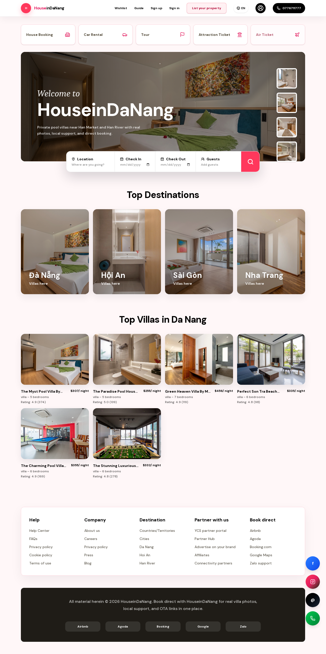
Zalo (243, 626)
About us (92, 530)
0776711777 (289, 8)
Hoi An (145, 555)
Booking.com (260, 547)
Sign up (156, 8)
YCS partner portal (210, 530)
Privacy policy (41, 547)
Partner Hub (205, 538)
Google (203, 626)
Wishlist (121, 8)
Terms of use (40, 563)
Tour (163, 34)
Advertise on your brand (215, 547)
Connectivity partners (213, 563)
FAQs (33, 538)
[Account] (260, 8)
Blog (87, 563)
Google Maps (261, 555)
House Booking (48, 34)
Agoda (255, 538)
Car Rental (106, 34)
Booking (163, 626)
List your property (206, 8)
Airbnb (255, 530)
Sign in (174, 8)
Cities (144, 538)
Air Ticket (278, 34)
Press (88, 555)
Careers (90, 538)
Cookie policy (40, 555)
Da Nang (147, 547)
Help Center (39, 530)
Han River (147, 563)
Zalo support (261, 563)
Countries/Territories (157, 530)
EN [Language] (241, 8)
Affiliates (202, 555)
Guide (139, 8)
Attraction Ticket (220, 34)
